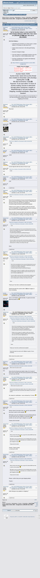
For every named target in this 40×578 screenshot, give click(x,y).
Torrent (5, 12)
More (24, 14)
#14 (36, 378)
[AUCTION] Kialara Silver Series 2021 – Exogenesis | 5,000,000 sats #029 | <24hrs (20, 18)
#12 (36, 313)
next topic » (34, 20)
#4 (36, 138)
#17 (36, 455)
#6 (36, 163)
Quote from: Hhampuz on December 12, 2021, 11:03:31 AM (20, 382)
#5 (36, 151)
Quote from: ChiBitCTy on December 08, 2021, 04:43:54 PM (20, 141)
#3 (36, 120)
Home (6, 14)
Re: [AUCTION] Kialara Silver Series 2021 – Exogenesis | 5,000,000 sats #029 (22, 105)
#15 (36, 402)
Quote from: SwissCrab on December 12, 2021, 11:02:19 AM (21, 384)
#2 (36, 105)
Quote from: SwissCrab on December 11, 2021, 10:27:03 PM (20, 256)
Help (10, 14)
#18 (36, 487)
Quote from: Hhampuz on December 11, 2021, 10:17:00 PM (20, 222)
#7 (36, 178)
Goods (23, 17)
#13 (36, 362)
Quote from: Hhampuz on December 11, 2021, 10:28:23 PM (20, 316)
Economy (12, 17)
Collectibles (28, 17)
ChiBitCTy (5, 119)
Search (13, 14)
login (15, 7)
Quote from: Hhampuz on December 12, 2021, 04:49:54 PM (20, 428)
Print (36, 22)
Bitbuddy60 (6, 137)
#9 (36, 219)
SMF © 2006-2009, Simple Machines (27, 516)
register (18, 7)
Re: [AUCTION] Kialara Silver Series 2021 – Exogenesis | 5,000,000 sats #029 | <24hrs (22, 177)
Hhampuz (5, 27)
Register (20, 14)
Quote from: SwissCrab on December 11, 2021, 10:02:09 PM (20, 194)
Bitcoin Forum (5, 17)
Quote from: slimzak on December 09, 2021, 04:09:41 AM (20, 169)
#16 (36, 425)
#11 (36, 294)
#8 (36, 191)
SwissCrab (5, 176)
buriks (4, 293)
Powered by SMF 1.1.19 (14, 516)
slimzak (5, 150)
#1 (36, 28)
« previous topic (27, 20)
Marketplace (18, 17)
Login (17, 14)
